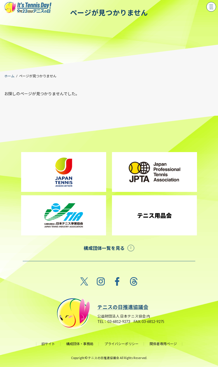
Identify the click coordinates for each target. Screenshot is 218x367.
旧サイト (48, 344)
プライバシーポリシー (121, 344)
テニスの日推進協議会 (122, 307)
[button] (109, 248)
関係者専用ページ (163, 344)
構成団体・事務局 (79, 344)
